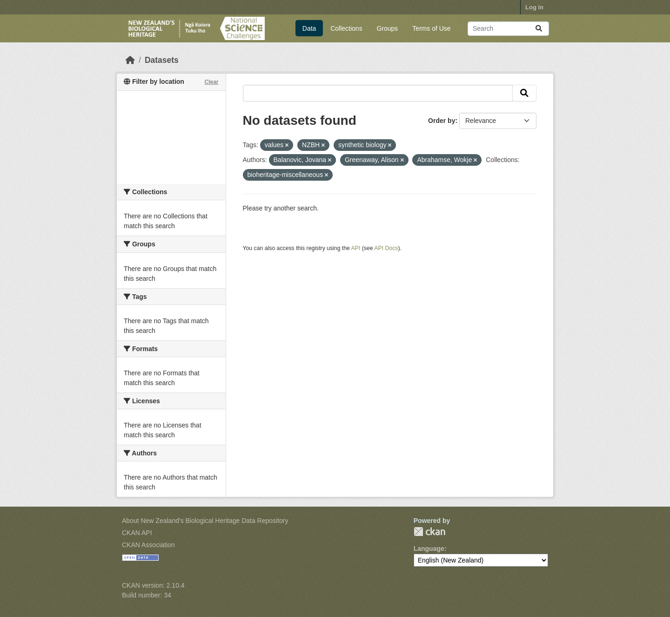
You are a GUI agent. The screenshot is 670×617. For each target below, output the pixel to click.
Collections (346, 28)
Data (309, 28)
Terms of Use (431, 28)
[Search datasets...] (508, 28)
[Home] (130, 60)
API (356, 248)
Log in (534, 7)
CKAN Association (148, 545)
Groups (387, 28)
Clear (211, 82)
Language (429, 548)
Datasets (162, 60)
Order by (441, 120)
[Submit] (538, 28)
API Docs (386, 248)
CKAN (429, 531)
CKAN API (137, 532)
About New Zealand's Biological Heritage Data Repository (205, 520)
